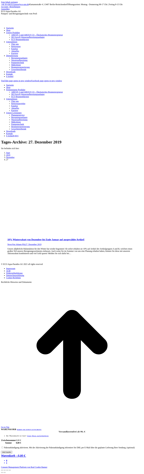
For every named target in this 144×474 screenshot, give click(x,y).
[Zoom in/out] (10, 470)
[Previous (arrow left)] (2, 472)
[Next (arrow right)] (5, 472)
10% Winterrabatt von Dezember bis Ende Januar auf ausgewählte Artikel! (46, 239)
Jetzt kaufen (6, 452)
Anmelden (5, 9)
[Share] (5, 470)
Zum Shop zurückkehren (38, 436)
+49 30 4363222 (7, 4)
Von (18, 244)
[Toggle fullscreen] (7, 470)
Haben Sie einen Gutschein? (29, 429)
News (9, 244)
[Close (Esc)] (2, 470)
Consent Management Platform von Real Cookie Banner (24, 467)
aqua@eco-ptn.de (21, 4)
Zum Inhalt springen (9, 2)
